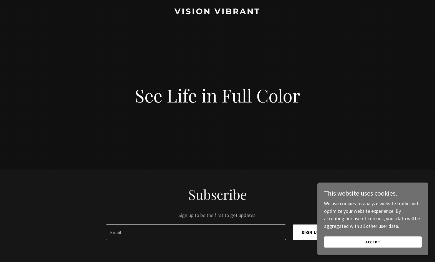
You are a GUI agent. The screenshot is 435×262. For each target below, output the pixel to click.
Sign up (311, 232)
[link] (217, 12)
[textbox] (196, 232)
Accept (372, 241)
